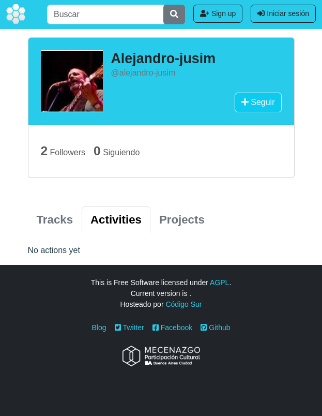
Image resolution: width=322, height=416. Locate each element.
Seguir (258, 102)
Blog (99, 327)
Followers (63, 151)
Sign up (218, 13)
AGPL (219, 282)
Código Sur (183, 304)
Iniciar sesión (283, 13)
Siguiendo (117, 151)
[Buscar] (105, 14)
